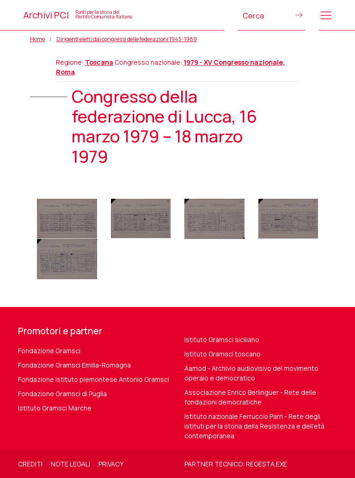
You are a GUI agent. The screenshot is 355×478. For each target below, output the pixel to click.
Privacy (110, 464)
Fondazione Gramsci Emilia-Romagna (74, 365)
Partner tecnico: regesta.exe (235, 464)
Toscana (99, 62)
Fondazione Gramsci (49, 350)
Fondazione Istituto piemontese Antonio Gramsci (93, 379)
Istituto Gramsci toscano (222, 353)
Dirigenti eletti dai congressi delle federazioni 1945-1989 (126, 39)
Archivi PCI (77, 15)
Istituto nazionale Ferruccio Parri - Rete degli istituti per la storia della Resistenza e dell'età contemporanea (254, 426)
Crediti (30, 464)
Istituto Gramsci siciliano (221, 339)
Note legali (70, 464)
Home (37, 39)
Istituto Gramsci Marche (55, 408)
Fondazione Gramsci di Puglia (62, 393)
